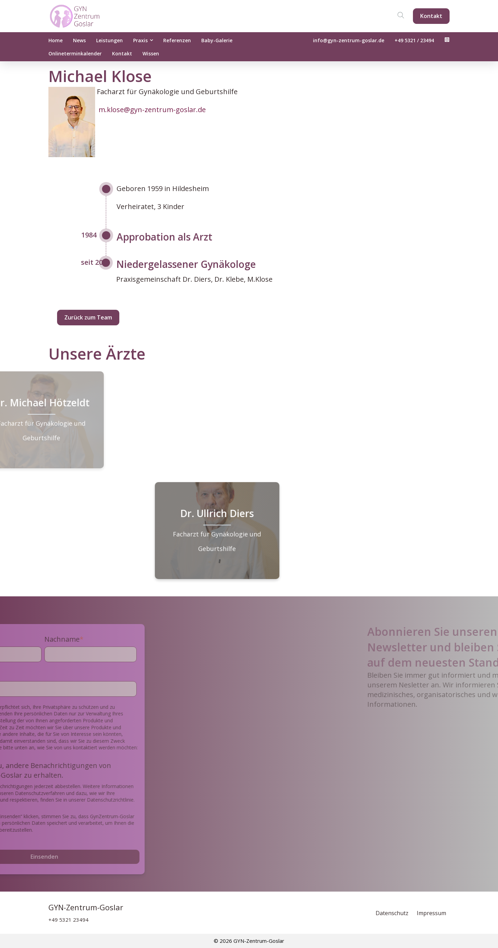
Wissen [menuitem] (150, 53)
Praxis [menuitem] (140, 40)
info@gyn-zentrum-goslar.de (348, 40)
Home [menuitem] (55, 40)
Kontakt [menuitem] (122, 53)
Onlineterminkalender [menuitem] (75, 53)
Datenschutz (393, 913)
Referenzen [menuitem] (177, 40)
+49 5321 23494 (68, 919)
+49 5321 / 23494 (414, 40)
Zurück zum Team (88, 317)
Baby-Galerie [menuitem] (216, 40)
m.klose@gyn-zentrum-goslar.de (152, 109)
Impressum (431, 913)
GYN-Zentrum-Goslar (85, 907)
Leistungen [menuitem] (109, 40)
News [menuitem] (79, 40)
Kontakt (431, 16)
